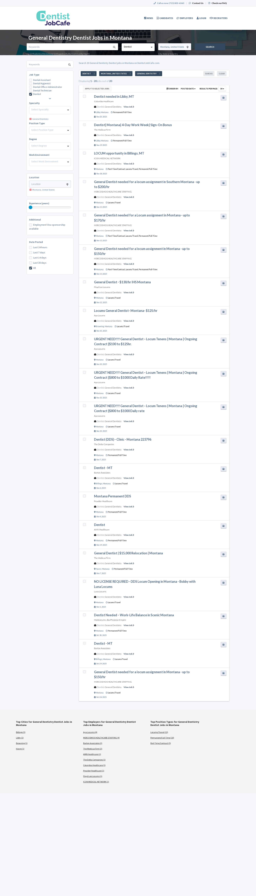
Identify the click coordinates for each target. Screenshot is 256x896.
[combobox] (138, 47)
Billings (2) (20, 732)
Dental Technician (42, 90)
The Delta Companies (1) (94, 759)
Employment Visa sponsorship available (47, 226)
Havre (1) (20, 748)
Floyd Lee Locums (102, 287)
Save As (209, 73)
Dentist (37, 94)
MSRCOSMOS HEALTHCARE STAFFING (113, 191)
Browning (100, 326)
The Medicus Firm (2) (92, 748)
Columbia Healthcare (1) (94, 765)
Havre (98, 569)
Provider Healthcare (103, 501)
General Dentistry (113, 106)
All (34, 267)
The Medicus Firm (102, 129)
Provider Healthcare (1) (93, 770)
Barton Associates (102, 472)
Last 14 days (39, 257)
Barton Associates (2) (92, 743)
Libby (98, 112)
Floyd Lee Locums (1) (92, 776)
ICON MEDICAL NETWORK (107, 158)
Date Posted (36, 242)
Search (210, 46)
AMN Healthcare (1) (92, 754)
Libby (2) (20, 737)
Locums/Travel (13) (159, 732)
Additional (35, 219)
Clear (222, 73)
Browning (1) (22, 743)
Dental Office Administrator (47, 87)
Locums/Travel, (132, 169)
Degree (33, 139)
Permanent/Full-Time (122, 112)
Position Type (37, 123)
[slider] (30, 207)
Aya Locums (99, 315)
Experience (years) (39, 203)
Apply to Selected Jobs (97, 88)
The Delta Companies (104, 444)
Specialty (34, 103)
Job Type (34, 74)
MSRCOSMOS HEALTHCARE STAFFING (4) (101, 737)
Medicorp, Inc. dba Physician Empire (110, 620)
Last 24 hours (40, 247)
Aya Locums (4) (90, 732)
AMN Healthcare (102, 529)
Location (34, 177)
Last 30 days (39, 262)
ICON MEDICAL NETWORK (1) (96, 781)
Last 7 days (39, 252)
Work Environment (39, 154)
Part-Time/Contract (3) (160, 743)
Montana (104, 112)
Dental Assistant (41, 80)
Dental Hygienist (41, 83)
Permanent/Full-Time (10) (162, 737)
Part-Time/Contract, (117, 169)
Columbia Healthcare (104, 101)
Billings (99, 484)
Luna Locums (100, 591)
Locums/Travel (114, 203)
